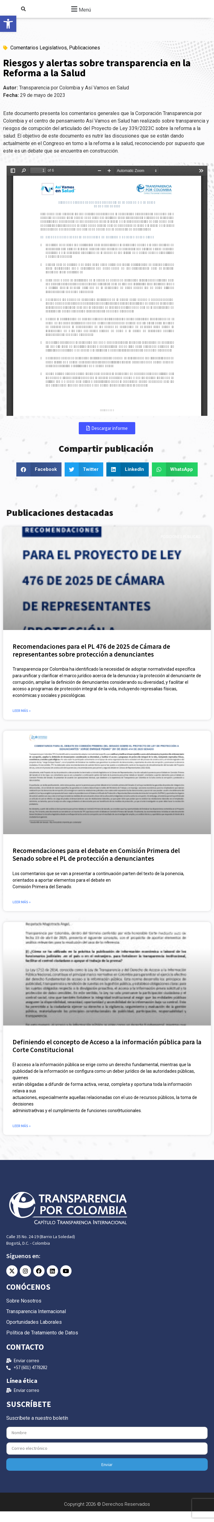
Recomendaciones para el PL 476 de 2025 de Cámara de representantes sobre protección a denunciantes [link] (91, 661)
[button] (80, 14)
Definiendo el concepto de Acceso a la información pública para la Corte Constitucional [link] (107, 1056)
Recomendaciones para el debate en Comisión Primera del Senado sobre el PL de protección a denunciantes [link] (96, 865)
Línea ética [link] (21, 1391)
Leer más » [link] (22, 721)
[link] (8, 24)
